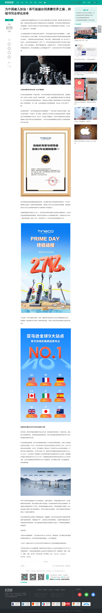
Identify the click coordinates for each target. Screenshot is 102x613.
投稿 (94, 2)
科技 (61, 36)
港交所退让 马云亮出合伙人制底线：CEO (85, 12)
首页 (18, 2)
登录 (84, 2)
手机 (26, 2)
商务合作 (51, 589)
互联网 (40, 2)
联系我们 (45, 589)
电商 (35, 2)
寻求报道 (57, 589)
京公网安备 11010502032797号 (50, 610)
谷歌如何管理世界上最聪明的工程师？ (84, 15)
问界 (23, 565)
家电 (31, 2)
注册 (89, 2)
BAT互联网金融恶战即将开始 (82, 17)
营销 (42, 207)
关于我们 (39, 589)
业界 (22, 2)
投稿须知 (62, 589)
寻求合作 (68, 565)
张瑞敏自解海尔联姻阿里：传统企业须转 (85, 20)
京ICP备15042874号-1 (38, 610)
